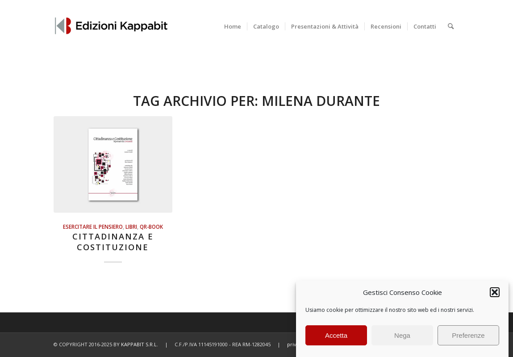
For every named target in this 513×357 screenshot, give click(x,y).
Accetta (336, 335)
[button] (494, 292)
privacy (295, 344)
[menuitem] (232, 26)
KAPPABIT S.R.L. (139, 344)
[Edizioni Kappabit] (111, 26)
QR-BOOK (151, 226)
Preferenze (468, 335)
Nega (402, 335)
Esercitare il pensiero (93, 226)
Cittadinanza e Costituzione (113, 241)
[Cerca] (450, 26)
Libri (131, 226)
